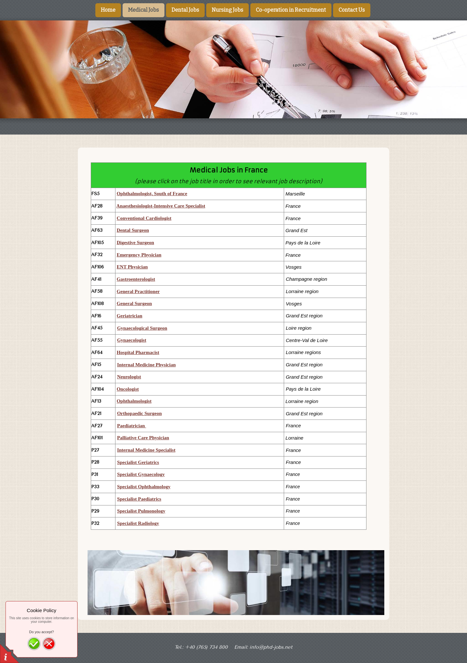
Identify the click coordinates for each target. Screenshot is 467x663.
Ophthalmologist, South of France (152, 193)
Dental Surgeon (133, 230)
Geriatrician (129, 315)
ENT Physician (132, 266)
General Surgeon (134, 303)
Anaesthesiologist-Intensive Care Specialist (160, 205)
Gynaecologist (131, 340)
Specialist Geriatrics (138, 462)
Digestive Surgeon (135, 242)
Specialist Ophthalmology (144, 486)
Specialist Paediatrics (139, 499)
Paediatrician (131, 425)
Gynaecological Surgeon (142, 328)
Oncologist (128, 389)
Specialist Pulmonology (141, 511)
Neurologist (129, 376)
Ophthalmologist (134, 401)
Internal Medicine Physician (146, 364)
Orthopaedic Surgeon (139, 413)
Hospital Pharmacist (138, 352)
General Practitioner (138, 291)
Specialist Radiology (138, 523)
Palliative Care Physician (143, 437)
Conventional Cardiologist (144, 218)
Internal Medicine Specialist (146, 450)
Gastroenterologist (136, 279)
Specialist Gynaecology (141, 474)
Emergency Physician (139, 254)
